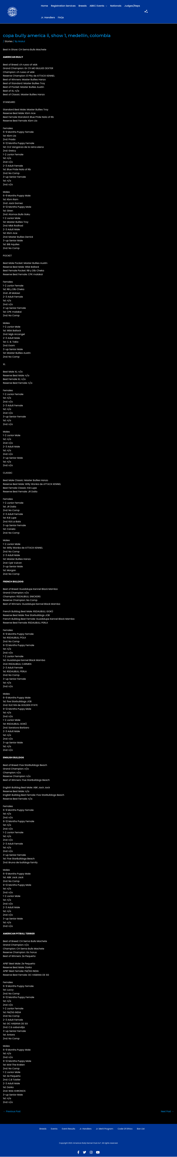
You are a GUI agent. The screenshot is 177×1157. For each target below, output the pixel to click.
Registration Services (63, 5)
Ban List (141, 1129)
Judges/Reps (132, 5)
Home (44, 5)
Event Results (68, 1129)
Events (54, 1129)
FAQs (61, 17)
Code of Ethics (125, 1129)
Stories (9, 41)
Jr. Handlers (48, 17)
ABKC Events (97, 5)
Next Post (167, 1111)
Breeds (82, 5)
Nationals (115, 5)
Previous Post (12, 1111)
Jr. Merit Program (104, 1129)
